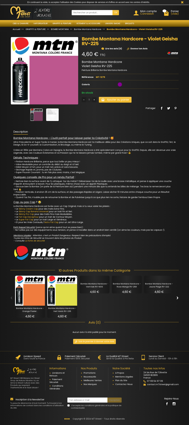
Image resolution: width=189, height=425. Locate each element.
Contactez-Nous (124, 384)
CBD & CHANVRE (21, 23)
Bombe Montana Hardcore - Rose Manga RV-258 (127, 285)
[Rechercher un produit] (92, 12)
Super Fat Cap (26, 219)
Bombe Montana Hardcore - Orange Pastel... (30, 310)
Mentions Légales (124, 376)
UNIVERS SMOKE (112, 23)
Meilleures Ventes (93, 380)
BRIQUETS (129, 23)
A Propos (119, 372)
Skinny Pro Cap (26, 214)
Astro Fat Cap (51, 222)
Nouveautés (90, 376)
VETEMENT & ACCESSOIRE (88, 23)
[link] (161, 108)
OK (115, 12)
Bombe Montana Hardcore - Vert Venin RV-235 (62, 310)
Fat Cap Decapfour (29, 216)
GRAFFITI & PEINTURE (61, 23)
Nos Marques (90, 384)
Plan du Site (121, 380)
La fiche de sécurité (35, 240)
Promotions (89, 372)
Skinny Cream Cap (28, 208)
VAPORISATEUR (40, 23)
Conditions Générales (56, 387)
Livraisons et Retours (57, 374)
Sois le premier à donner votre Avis (94, 341)
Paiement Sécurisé (56, 381)
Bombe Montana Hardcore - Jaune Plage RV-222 (159, 285)
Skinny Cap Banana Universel (33, 211)
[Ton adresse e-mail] (87, 400)
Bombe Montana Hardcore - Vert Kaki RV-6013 (94, 285)
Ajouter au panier (115, 99)
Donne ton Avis (137, 48)
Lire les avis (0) (111, 48)
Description (20, 131)
